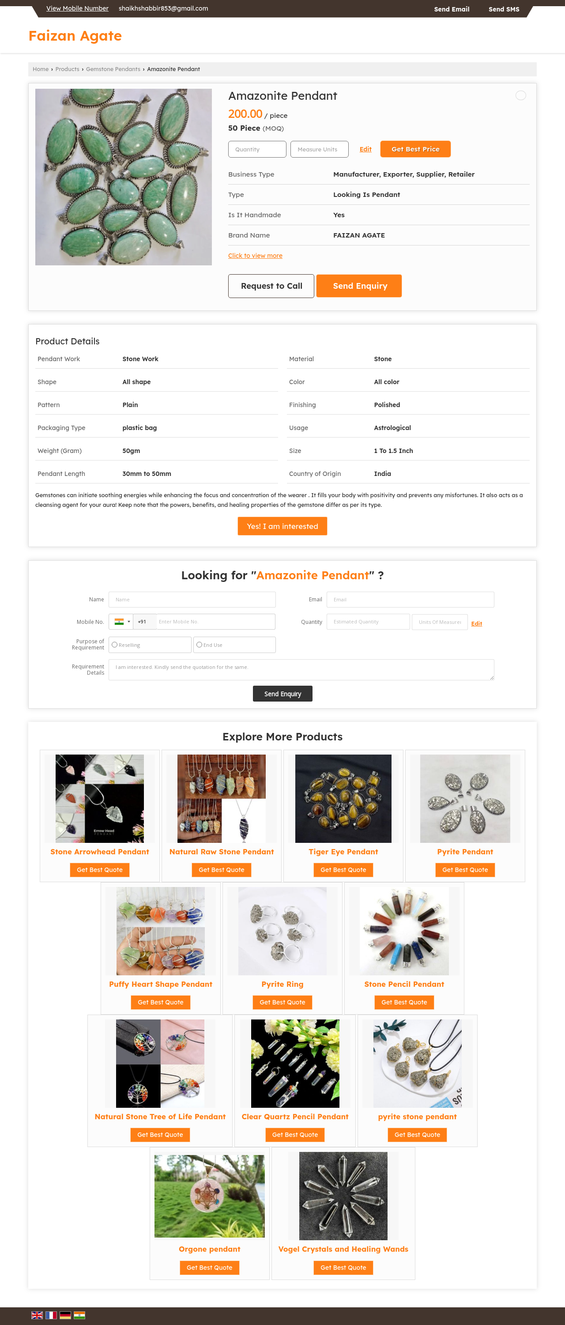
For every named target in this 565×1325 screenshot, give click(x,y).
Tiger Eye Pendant (343, 851)
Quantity (311, 622)
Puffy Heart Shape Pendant (160, 984)
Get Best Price (416, 149)
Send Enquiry (360, 286)
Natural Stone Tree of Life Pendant (160, 1116)
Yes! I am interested (282, 526)
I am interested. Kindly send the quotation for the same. (301, 669)
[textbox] (319, 149)
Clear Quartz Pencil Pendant (294, 1116)
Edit (366, 149)
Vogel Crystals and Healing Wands (343, 1248)
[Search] (531, 38)
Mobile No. (90, 622)
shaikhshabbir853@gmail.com (163, 8)
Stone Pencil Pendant (404, 984)
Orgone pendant (210, 1248)
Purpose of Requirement (88, 644)
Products (67, 68)
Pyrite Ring (282, 984)
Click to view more (255, 255)
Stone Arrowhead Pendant (99, 851)
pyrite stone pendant (417, 1116)
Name (96, 599)
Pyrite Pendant (465, 851)
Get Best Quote (100, 870)
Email (315, 599)
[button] (77, 8)
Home (41, 68)
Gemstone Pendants (113, 68)
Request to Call (272, 286)
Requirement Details (88, 670)
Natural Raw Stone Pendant (221, 851)
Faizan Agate (75, 35)
